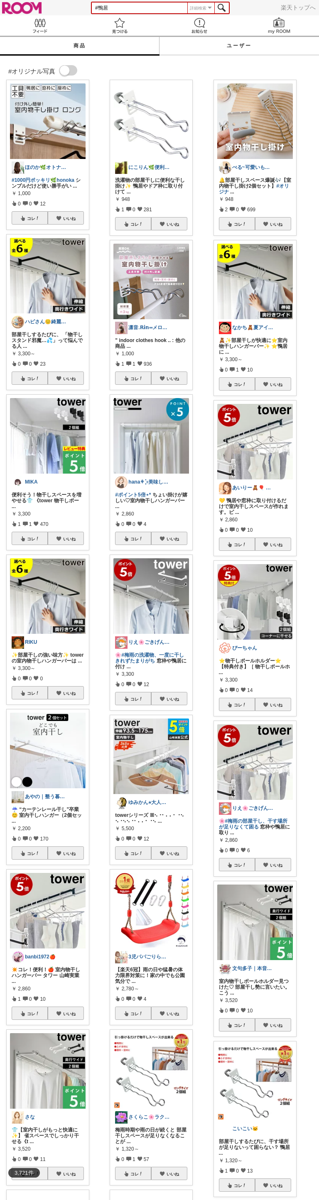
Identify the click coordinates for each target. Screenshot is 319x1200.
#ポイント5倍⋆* (133, 495)
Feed (40, 25)
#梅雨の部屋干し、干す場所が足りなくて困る (253, 824)
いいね (69, 218)
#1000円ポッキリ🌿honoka (43, 180)
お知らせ (199, 25)
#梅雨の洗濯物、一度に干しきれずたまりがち (149, 658)
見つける (120, 25)
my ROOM (279, 25)
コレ (33, 218)
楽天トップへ (298, 7)
